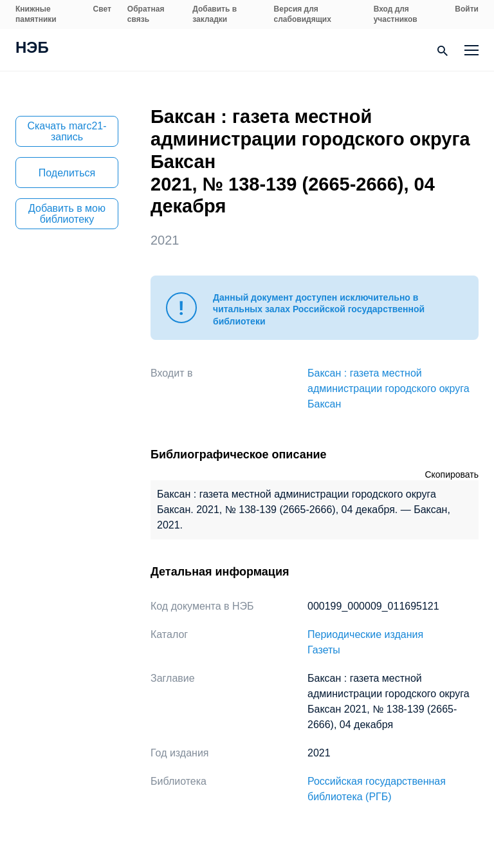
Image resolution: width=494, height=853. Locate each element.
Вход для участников (395, 14)
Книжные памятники (36, 14)
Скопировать (452, 474)
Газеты (323, 649)
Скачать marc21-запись (66, 131)
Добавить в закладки (214, 14)
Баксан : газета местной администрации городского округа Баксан (388, 388)
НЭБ (32, 49)
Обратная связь (146, 14)
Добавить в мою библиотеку (66, 214)
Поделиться (67, 172)
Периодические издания (365, 634)
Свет (102, 9)
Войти (467, 9)
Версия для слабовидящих (302, 14)
